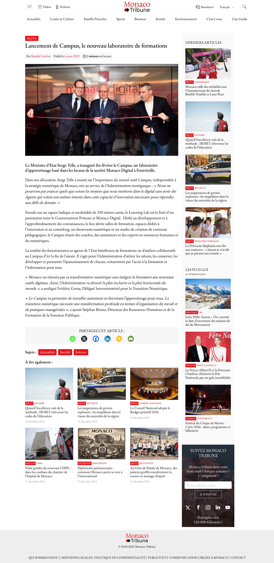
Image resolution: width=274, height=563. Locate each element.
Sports (120, 19)
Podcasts (62, 7)
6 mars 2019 (72, 56)
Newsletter (205, 7)
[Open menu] (29, 4)
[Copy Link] (119, 339)
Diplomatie (99, 463)
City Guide (239, 19)
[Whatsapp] (73, 339)
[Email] (131, 339)
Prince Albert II (206, 365)
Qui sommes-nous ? (43, 557)
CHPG (40, 463)
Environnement (186, 19)
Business (140, 19)
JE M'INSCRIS (208, 494)
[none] (228, 7)
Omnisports (202, 82)
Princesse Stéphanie (207, 241)
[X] (84, 339)
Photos (30, 463)
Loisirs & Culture (62, 19)
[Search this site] (244, 7)
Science (80, 352)
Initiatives (146, 463)
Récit (29, 403)
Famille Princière (95, 19)
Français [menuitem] (225, 7)
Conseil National (150, 403)
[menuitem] (227, 7)
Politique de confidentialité (119, 557)
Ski (201, 312)
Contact (238, 557)
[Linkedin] (107, 339)
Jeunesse (39, 403)
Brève (32, 38)
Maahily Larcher (41, 56)
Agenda (191, 418)
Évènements (204, 418)
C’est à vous (214, 19)
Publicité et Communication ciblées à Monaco (188, 557)
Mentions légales (77, 557)
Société (160, 19)
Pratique (191, 312)
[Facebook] (96, 339)
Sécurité (92, 403)
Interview (84, 463)
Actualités (33, 19)
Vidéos (44, 7)
